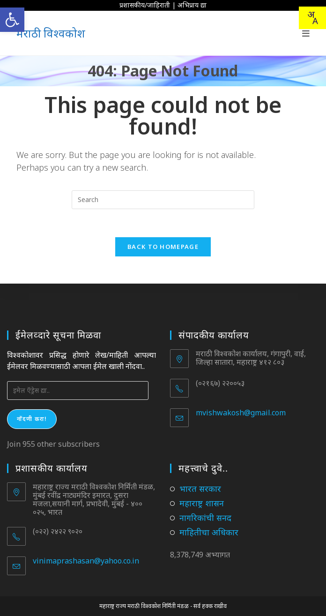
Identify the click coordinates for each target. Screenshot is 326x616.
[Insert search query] (163, 199)
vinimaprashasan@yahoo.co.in (86, 561)
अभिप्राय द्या (192, 4)
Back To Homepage (163, 247)
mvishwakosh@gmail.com (241, 412)
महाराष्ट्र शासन (201, 503)
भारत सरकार (200, 488)
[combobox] (312, 18)
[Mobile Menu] (306, 33)
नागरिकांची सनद (205, 517)
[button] (12, 20)
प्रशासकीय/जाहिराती (144, 4)
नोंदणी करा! (32, 419)
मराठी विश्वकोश (50, 33)
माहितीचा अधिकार (208, 532)
